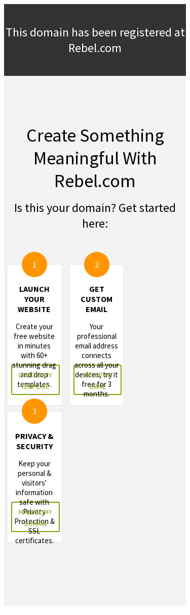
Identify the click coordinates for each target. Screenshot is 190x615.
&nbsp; (95, 307)
